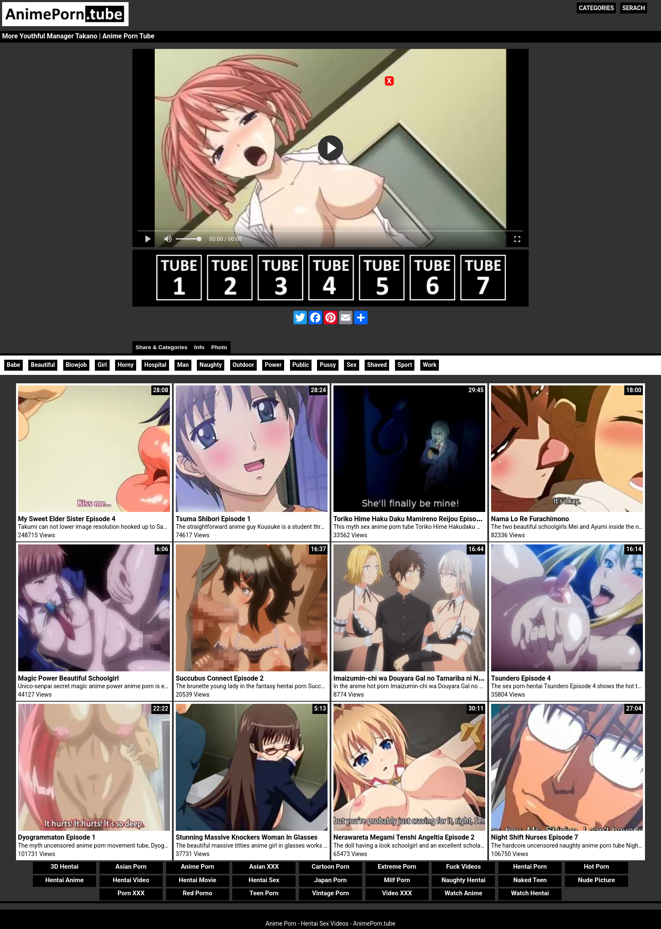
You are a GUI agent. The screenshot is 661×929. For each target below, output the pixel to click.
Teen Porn (264, 893)
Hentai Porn (530, 866)
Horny (126, 364)
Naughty (210, 364)
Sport (405, 364)
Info (199, 347)
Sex (351, 364)
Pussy (328, 364)
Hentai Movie (197, 880)
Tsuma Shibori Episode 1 (213, 519)
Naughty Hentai (463, 880)
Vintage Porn (330, 893)
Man (183, 364)
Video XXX (397, 893)
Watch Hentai (530, 893)
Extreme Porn (397, 866)
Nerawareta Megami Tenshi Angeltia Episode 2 (404, 837)
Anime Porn (197, 866)
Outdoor (243, 364)
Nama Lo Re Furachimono (530, 519)
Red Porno (197, 893)
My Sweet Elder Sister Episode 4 (67, 519)
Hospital (155, 364)
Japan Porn (330, 880)
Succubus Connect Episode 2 (220, 678)
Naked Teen (530, 880)
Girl (102, 364)
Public (301, 364)
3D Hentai (64, 866)
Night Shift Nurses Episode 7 (534, 837)
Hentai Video (131, 880)
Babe (13, 364)
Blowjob (76, 364)
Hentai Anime (64, 880)
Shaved (377, 364)
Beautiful (43, 364)
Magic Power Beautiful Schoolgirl (68, 678)
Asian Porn (131, 866)
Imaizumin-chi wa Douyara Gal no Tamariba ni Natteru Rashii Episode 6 (440, 678)
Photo (219, 347)
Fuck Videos (463, 866)
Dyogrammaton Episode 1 (57, 837)
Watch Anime (463, 893)
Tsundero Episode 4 (521, 678)
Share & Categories (162, 347)
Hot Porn (596, 866)
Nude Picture (596, 880)
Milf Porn (397, 880)
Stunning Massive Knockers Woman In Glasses (247, 837)
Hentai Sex (264, 880)
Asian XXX (264, 866)
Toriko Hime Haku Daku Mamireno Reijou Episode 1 (411, 519)
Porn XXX (131, 893)
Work (430, 364)
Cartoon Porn (330, 866)
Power (273, 364)
